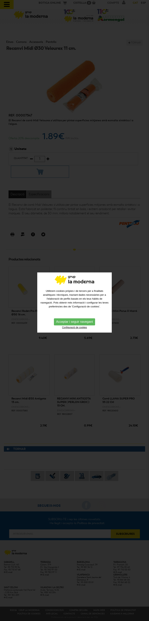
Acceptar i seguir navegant (74, 314)
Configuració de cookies (74, 319)
